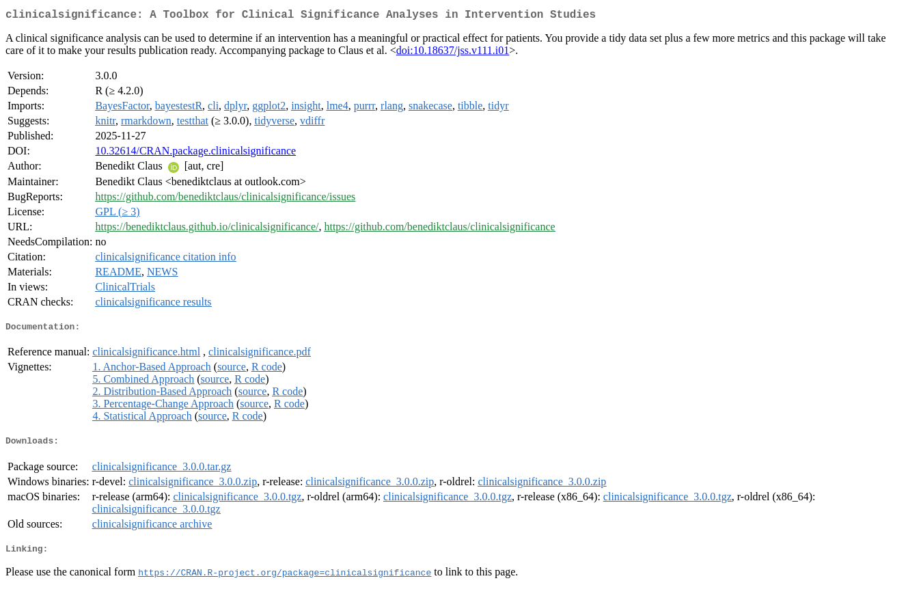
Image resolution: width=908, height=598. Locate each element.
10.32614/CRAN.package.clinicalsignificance (195, 153)
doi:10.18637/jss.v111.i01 (453, 53)
